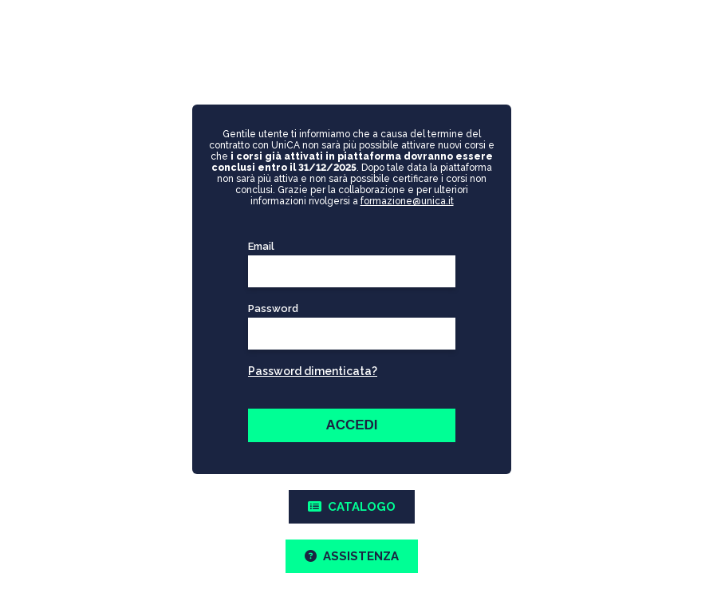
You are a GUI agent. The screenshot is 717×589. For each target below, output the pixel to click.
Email (261, 246)
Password (348, 308)
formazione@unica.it (407, 201)
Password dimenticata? (312, 371)
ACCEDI (351, 425)
